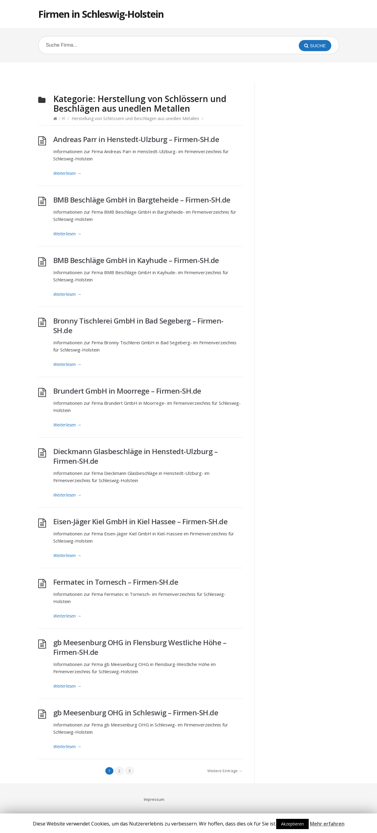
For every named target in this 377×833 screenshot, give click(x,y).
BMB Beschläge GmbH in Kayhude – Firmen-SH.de (136, 260)
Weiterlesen (67, 173)
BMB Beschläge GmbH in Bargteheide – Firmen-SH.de (141, 200)
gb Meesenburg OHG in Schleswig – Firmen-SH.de (135, 712)
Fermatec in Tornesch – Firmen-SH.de (115, 582)
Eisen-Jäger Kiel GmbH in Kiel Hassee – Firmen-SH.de (140, 521)
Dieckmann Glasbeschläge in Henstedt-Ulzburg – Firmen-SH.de (135, 456)
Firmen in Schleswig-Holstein (101, 14)
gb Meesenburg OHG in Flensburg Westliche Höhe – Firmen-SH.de (140, 647)
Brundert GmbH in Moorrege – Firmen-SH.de (127, 391)
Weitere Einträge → (225, 770)
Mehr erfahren (327, 823)
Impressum (154, 799)
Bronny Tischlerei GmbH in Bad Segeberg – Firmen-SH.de (138, 325)
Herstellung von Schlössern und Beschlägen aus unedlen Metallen (135, 118)
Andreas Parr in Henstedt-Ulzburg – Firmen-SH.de (136, 139)
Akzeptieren (292, 824)
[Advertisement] (188, 71)
